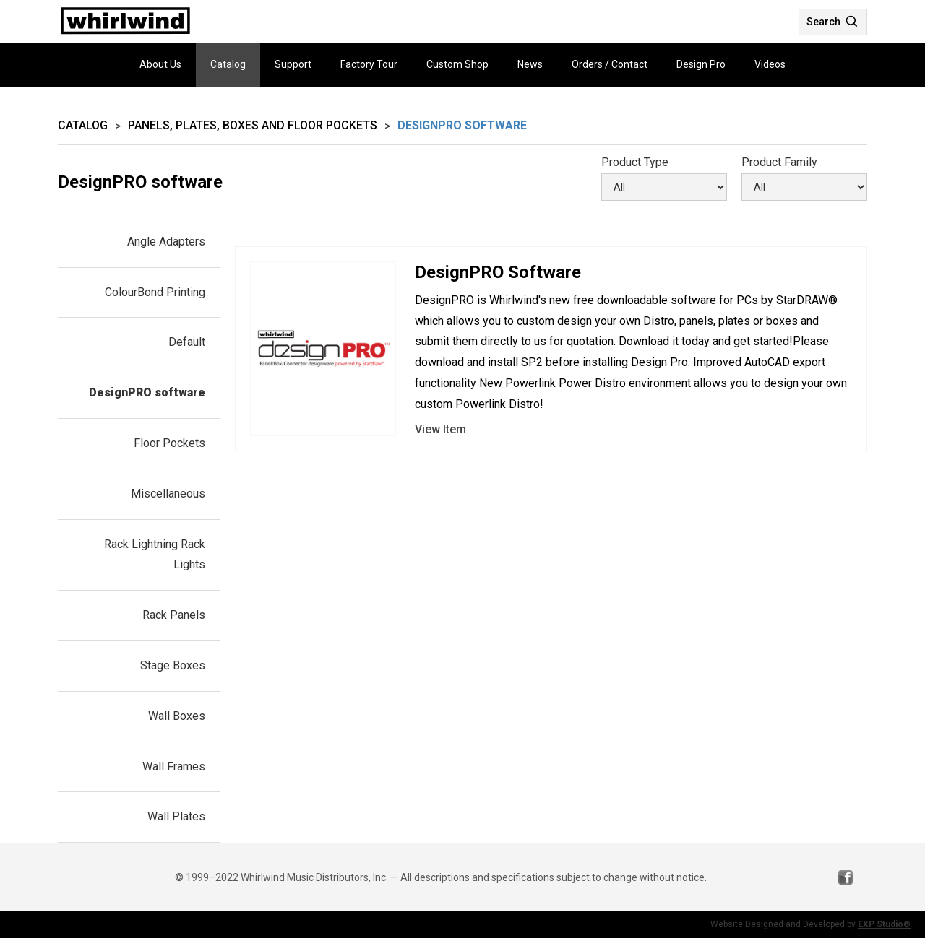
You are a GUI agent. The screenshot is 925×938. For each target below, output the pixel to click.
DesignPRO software (147, 392)
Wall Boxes (176, 716)
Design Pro (701, 64)
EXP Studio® (884, 924)
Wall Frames (173, 766)
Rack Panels (173, 615)
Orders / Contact (610, 64)
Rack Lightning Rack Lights (154, 554)
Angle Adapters (166, 241)
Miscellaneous (168, 493)
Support (293, 64)
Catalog (228, 64)
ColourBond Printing (155, 292)
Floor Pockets (169, 443)
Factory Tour (368, 64)
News (530, 64)
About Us (160, 64)
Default (186, 342)
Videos (770, 64)
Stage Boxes (172, 665)
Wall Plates (176, 816)
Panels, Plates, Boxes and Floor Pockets (252, 125)
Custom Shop (457, 64)
